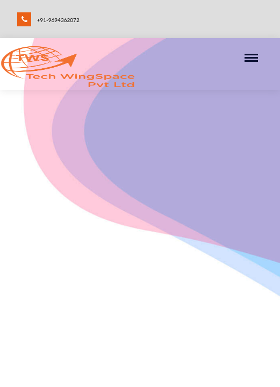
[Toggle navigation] (255, 58)
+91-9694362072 (48, 19)
